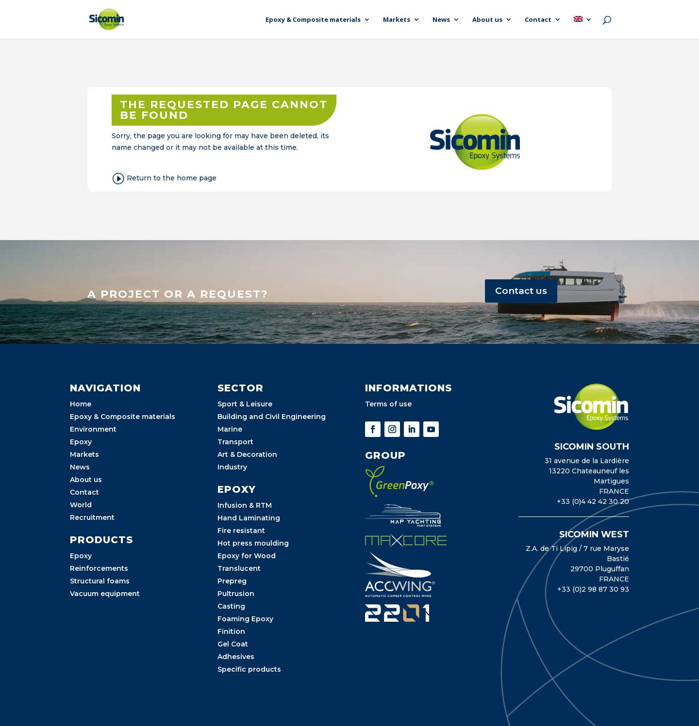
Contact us (521, 290)
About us (487, 20)
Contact (538, 20)
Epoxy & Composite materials (313, 20)
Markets (396, 20)
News (441, 20)
